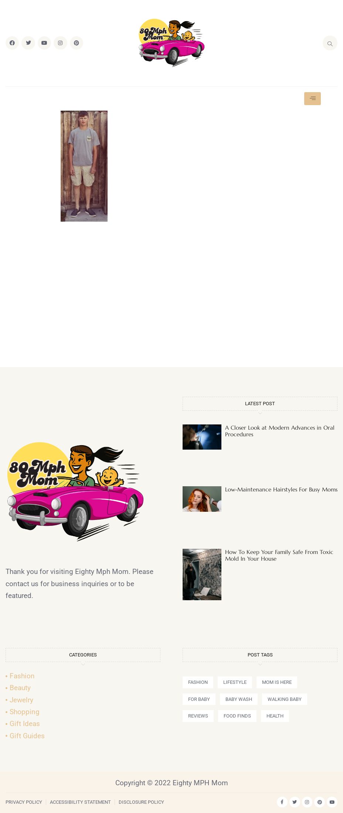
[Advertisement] (171, 297)
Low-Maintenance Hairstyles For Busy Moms (281, 489)
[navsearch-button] (330, 43)
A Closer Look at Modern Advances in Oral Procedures (279, 431)
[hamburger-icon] (312, 98)
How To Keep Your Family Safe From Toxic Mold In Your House (279, 555)
